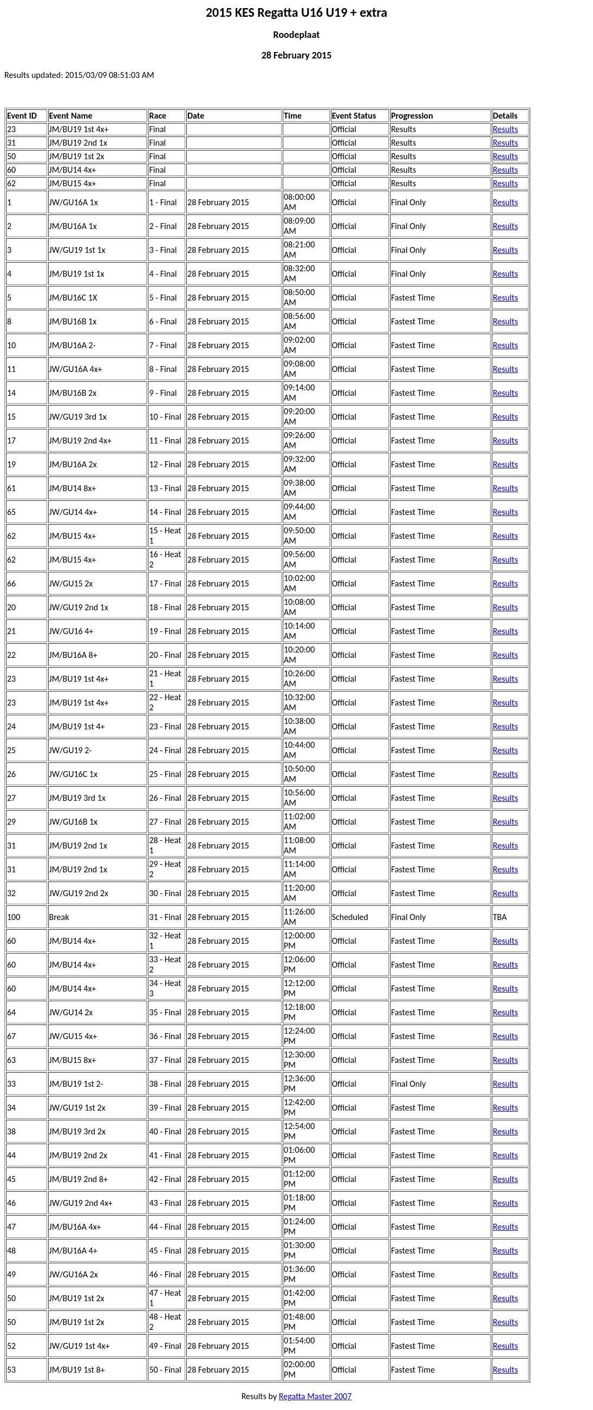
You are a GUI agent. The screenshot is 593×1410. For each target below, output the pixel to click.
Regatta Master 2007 (315, 1396)
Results (505, 129)
